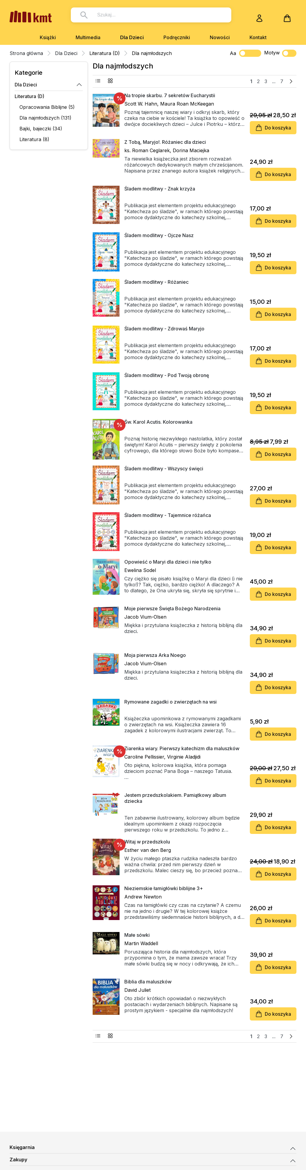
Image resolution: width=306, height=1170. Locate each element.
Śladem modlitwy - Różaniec (156, 282)
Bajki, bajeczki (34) (40, 129)
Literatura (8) (34, 139)
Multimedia (88, 37)
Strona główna (26, 53)
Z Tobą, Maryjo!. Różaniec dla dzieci (165, 142)
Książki (48, 37)
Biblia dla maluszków (148, 982)
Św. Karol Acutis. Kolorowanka (158, 422)
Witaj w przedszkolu (147, 842)
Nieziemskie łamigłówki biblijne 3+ (163, 888)
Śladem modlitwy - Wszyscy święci (163, 469)
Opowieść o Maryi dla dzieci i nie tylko (167, 562)
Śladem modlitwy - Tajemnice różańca (167, 515)
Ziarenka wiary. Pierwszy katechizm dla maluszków (181, 748)
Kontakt (258, 37)
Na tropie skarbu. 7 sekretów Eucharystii (169, 95)
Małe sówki (137, 935)
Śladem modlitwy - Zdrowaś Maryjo (164, 329)
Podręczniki (176, 37)
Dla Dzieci (132, 37)
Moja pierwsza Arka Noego (155, 655)
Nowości (220, 37)
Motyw (280, 53)
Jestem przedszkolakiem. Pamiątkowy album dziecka (175, 798)
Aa (233, 53)
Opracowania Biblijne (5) (47, 107)
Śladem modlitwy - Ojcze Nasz (159, 235)
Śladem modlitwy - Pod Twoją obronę (166, 375)
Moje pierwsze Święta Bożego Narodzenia (172, 608)
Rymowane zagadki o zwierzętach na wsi (170, 702)
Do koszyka (273, 127)
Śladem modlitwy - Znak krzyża (159, 189)
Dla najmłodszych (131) (45, 118)
